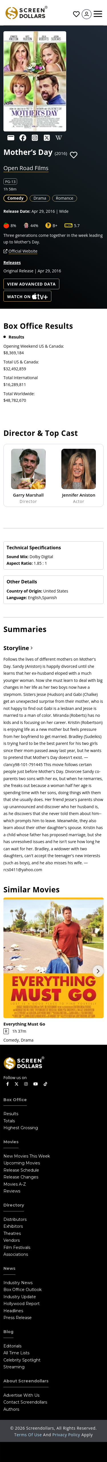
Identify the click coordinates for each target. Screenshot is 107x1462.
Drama (39, 198)
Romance (64, 198)
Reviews (11, 1191)
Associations (15, 1254)
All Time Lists (16, 1352)
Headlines (13, 1310)
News (9, 1268)
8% (13, 225)
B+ (55, 225)
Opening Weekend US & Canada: (33, 346)
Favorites (76, 14)
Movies (11, 1141)
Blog (8, 1331)
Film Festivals (16, 1247)
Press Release (17, 1317)
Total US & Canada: (21, 362)
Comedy (15, 198)
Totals (9, 1120)
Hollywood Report (21, 1303)
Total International (20, 377)
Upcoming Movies (21, 1163)
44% (35, 225)
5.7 (77, 225)
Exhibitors (13, 1226)
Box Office (15, 1099)
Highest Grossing (20, 1127)
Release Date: (17, 211)
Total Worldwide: (19, 393)
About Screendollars (26, 1381)
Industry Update (19, 1296)
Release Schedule (21, 1170)
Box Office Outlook (22, 1289)
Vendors (11, 1240)
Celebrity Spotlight (22, 1360)
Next (98, 971)
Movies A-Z (14, 1184)
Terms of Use (28, 1434)
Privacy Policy (67, 1434)
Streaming (14, 1366)
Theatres (12, 1233)
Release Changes (20, 1177)
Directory (13, 1205)
